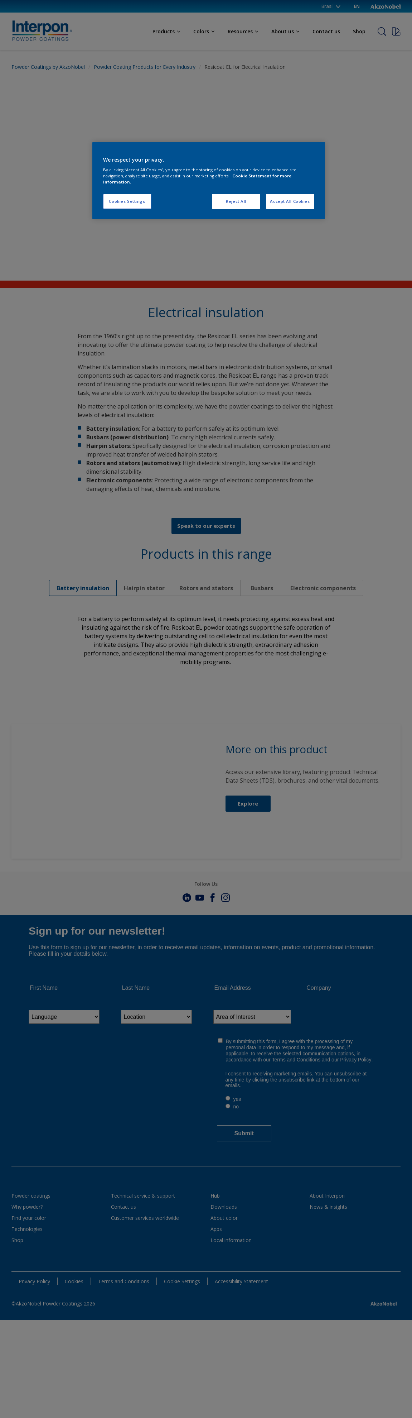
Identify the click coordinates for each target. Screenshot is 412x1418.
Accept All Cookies (290, 201)
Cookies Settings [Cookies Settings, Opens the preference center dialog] (127, 201)
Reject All (236, 201)
